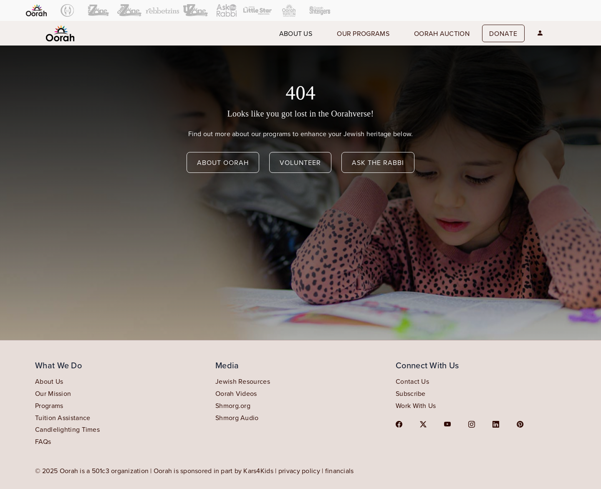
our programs (363, 33)
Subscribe (411, 393)
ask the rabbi (378, 162)
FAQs (43, 441)
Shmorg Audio (237, 417)
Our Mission (53, 393)
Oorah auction (442, 33)
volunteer (300, 162)
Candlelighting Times (67, 429)
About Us (49, 381)
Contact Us (412, 381)
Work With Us (416, 405)
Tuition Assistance (62, 417)
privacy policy (299, 470)
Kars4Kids (258, 470)
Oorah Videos (236, 393)
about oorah (223, 162)
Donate (503, 33)
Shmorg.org (232, 405)
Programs (49, 405)
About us (295, 33)
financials (339, 470)
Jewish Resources (242, 381)
